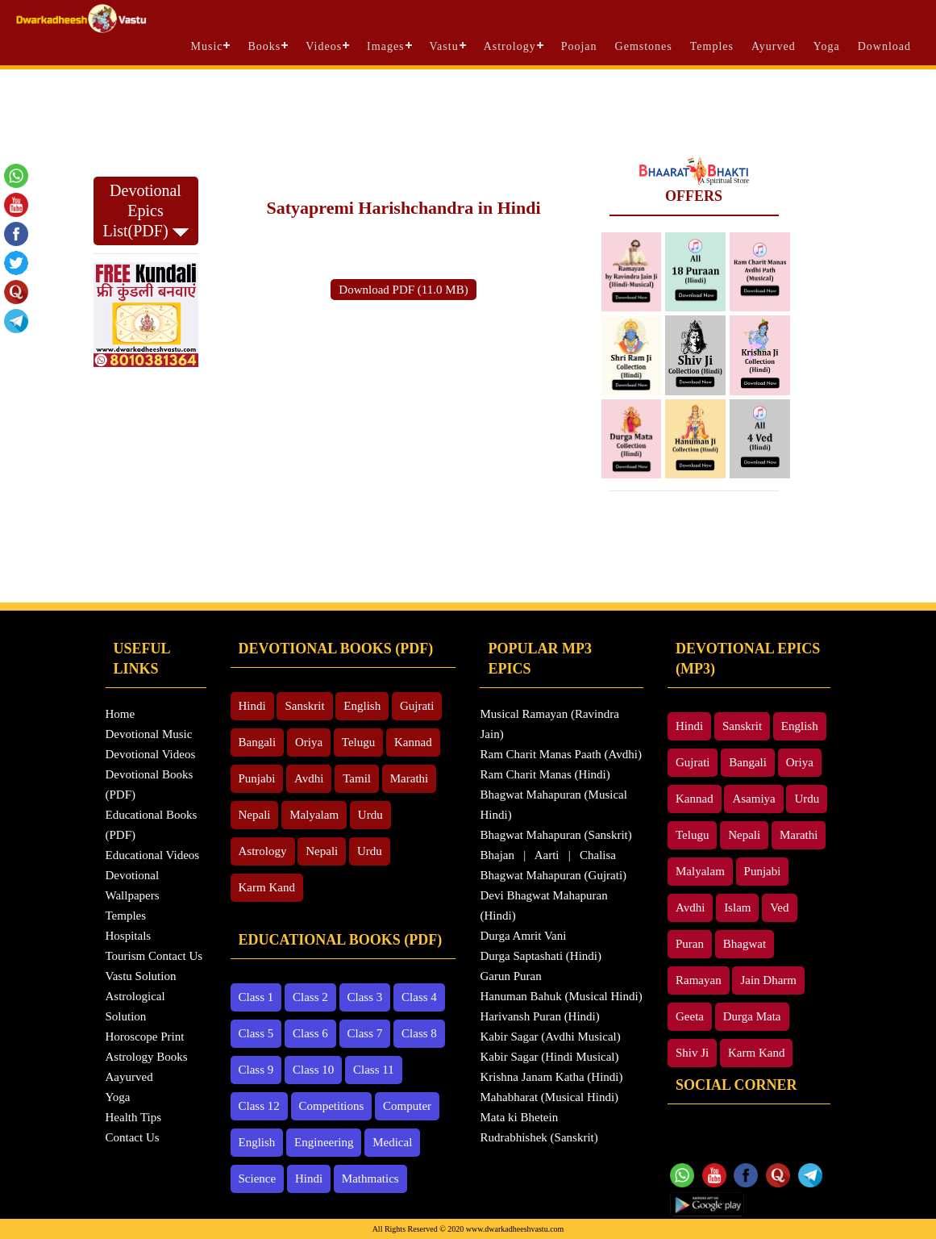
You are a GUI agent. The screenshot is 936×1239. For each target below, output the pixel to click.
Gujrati (417, 705)
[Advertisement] (468, 112)
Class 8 (419, 1033)
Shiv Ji (692, 1052)
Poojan (579, 46)
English (362, 705)
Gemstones (643, 46)
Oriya (308, 742)
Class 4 (419, 997)
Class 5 (256, 1033)
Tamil (357, 778)
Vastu (444, 46)
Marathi (409, 778)
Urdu (370, 814)
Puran (690, 943)
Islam (737, 907)
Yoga (826, 46)
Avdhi (308, 778)
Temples (712, 46)
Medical (392, 1142)
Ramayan (699, 980)
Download (884, 46)
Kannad (413, 742)
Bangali (258, 742)
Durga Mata (752, 1016)
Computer (407, 1105)
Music (206, 46)
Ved (779, 907)
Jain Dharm (768, 980)
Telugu (358, 742)
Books (264, 46)
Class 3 (365, 997)
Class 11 (373, 1069)
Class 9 (256, 1069)
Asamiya (753, 798)
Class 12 (259, 1105)
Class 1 (256, 997)
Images (385, 46)
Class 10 (313, 1069)
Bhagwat (744, 943)
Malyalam (314, 814)
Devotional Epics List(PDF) (145, 210)
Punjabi (257, 778)
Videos (324, 46)
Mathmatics (370, 1178)
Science (258, 1178)
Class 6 (310, 1033)
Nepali (255, 814)
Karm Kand (267, 887)
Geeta (690, 1016)
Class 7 (365, 1033)
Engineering (323, 1142)
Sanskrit (304, 705)
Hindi (252, 705)
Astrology (510, 46)
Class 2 (310, 997)
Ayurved (773, 46)
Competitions (331, 1105)
